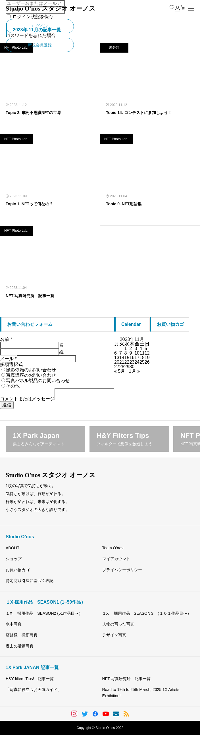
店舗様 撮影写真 (22, 635)
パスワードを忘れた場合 (31, 35)
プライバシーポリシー (122, 570)
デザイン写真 (114, 635)
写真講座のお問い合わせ (31, 375)
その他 (13, 386)
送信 (6, 404)
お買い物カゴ (18, 570)
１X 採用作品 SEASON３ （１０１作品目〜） (146, 613)
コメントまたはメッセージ (27, 398)
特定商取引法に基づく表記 (29, 580)
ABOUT (12, 548)
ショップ (14, 558)
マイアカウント (116, 558)
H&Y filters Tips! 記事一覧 (30, 678)
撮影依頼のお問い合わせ (31, 369)
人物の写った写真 (118, 624)
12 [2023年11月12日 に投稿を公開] (147, 353)
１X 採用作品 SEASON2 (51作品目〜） (44, 613)
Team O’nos (113, 548)
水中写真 (14, 624)
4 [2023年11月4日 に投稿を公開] (140, 348)
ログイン (40, 26)
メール (8, 358)
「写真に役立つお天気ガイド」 (33, 689)
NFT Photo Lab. (16, 139)
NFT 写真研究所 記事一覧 (126, 678)
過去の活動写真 (20, 646)
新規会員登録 (40, 45)
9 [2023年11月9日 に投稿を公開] (130, 353)
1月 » (134, 371)
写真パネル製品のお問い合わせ (38, 380)
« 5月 (119, 371)
